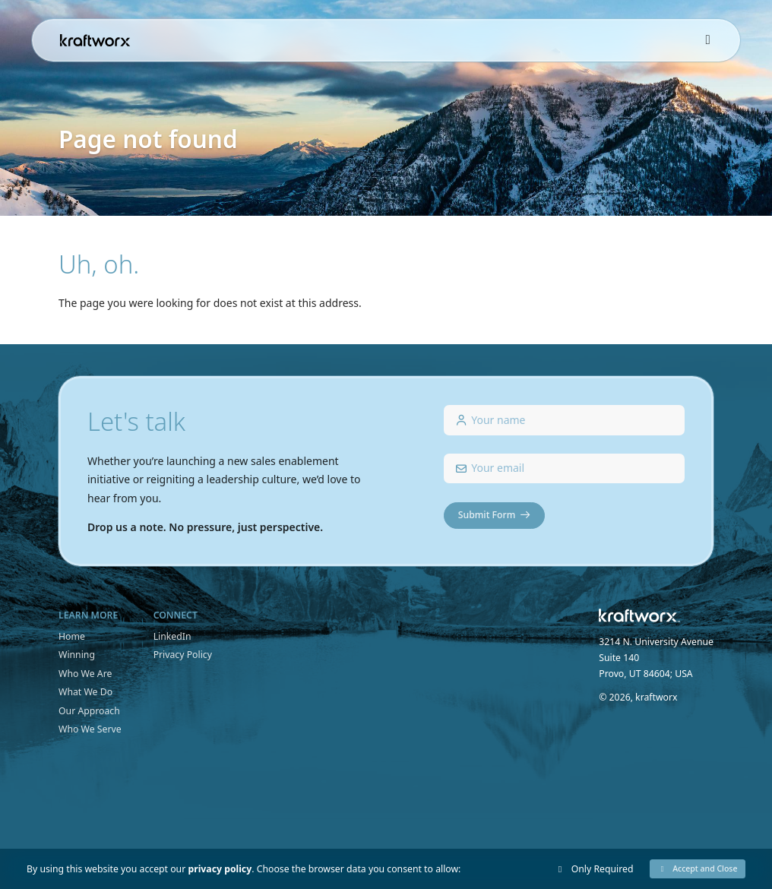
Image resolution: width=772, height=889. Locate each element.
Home (72, 636)
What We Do (85, 691)
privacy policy (220, 868)
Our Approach (89, 710)
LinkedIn (172, 636)
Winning (77, 654)
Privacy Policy (182, 654)
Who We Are (85, 673)
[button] (697, 869)
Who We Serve (90, 729)
